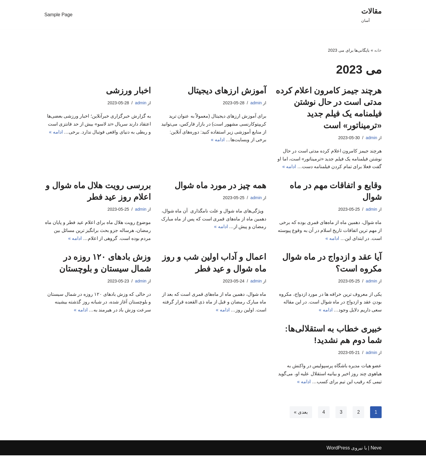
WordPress (338, 450)
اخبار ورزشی (128, 90)
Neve (376, 450)
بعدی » (300, 414)
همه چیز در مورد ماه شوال (220, 186)
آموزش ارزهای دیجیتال (227, 90)
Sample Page (58, 14)
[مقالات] (371, 14)
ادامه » (289, 167)
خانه (378, 50)
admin (371, 137)
